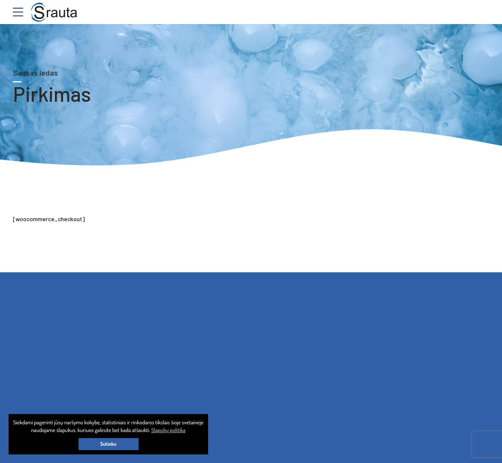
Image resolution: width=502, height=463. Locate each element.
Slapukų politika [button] (168, 429)
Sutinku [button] (108, 444)
